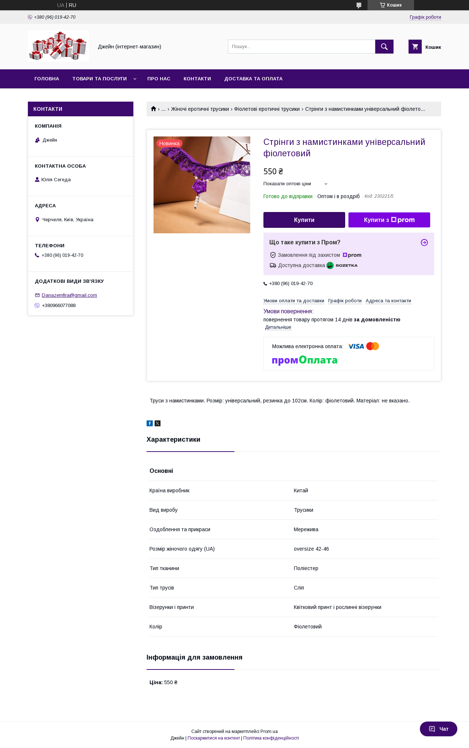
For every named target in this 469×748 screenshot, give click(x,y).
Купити (304, 220)
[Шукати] (384, 47)
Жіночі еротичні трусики (200, 109)
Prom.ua (269, 731)
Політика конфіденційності (271, 738)
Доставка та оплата (253, 78)
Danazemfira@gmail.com (69, 295)
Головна (46, 78)
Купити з (389, 220)
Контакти (197, 78)
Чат (438, 729)
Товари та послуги (99, 78)
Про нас (158, 78)
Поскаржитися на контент (214, 738)
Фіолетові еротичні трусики (267, 109)
